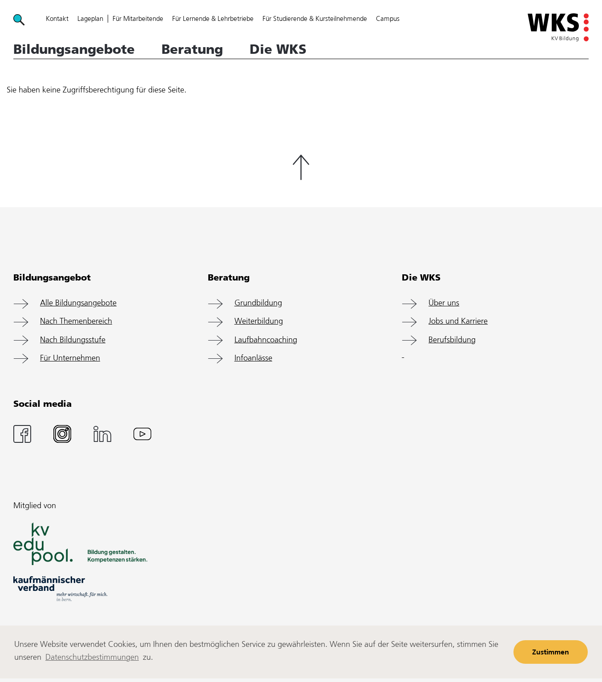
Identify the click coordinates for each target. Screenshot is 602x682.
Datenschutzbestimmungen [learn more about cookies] (92, 658)
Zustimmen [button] (550, 652)
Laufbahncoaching (265, 340)
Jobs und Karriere (458, 321)
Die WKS (278, 49)
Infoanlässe (253, 358)
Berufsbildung (452, 340)
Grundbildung (258, 303)
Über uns (443, 303)
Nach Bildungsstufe (72, 340)
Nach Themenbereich (76, 321)
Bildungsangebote (74, 49)
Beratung (192, 49)
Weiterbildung (258, 321)
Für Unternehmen (70, 358)
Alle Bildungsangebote (78, 303)
